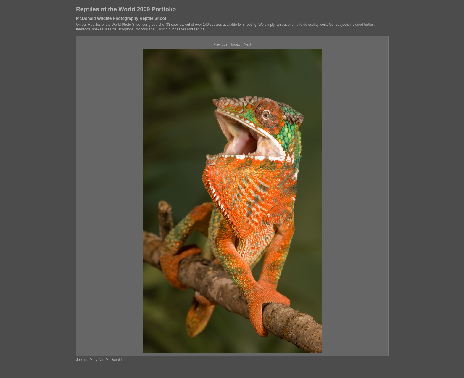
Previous (220, 44)
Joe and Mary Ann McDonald (99, 360)
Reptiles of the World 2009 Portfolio (126, 9)
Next (247, 44)
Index (235, 44)
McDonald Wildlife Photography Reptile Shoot (121, 18)
